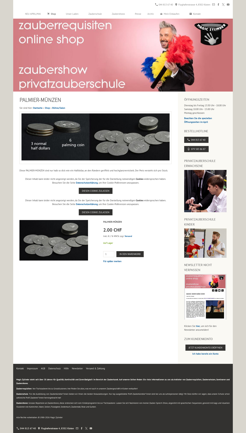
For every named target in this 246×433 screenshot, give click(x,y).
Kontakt (20, 368)
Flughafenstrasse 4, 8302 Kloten (192, 4)
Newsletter (77, 368)
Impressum (32, 368)
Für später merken (112, 261)
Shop (47, 107)
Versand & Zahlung (95, 368)
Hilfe (66, 368)
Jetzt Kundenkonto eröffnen (205, 347)
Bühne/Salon (58, 107)
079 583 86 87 (196, 149)
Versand (128, 236)
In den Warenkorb (130, 254)
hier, (198, 326)
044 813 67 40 (164, 4)
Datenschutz (54, 368)
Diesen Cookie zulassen (95, 190)
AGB (43, 368)
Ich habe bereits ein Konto (205, 353)
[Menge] (108, 254)
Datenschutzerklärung (87, 182)
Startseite (38, 107)
